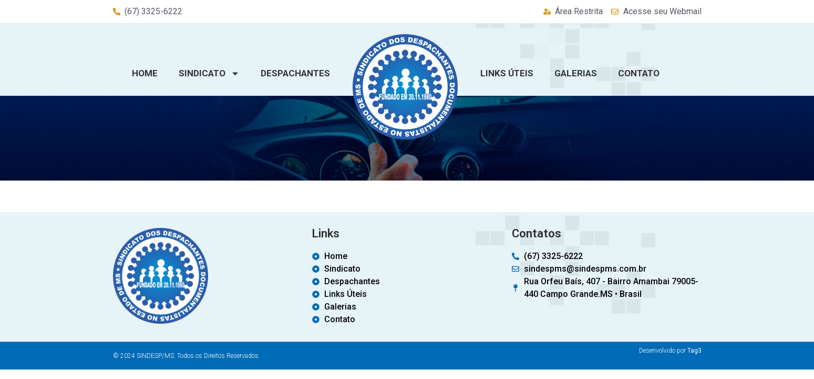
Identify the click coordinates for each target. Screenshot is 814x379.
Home (145, 73)
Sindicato (209, 73)
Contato (639, 73)
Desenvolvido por (670, 350)
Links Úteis (506, 73)
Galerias (575, 73)
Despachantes (295, 73)
